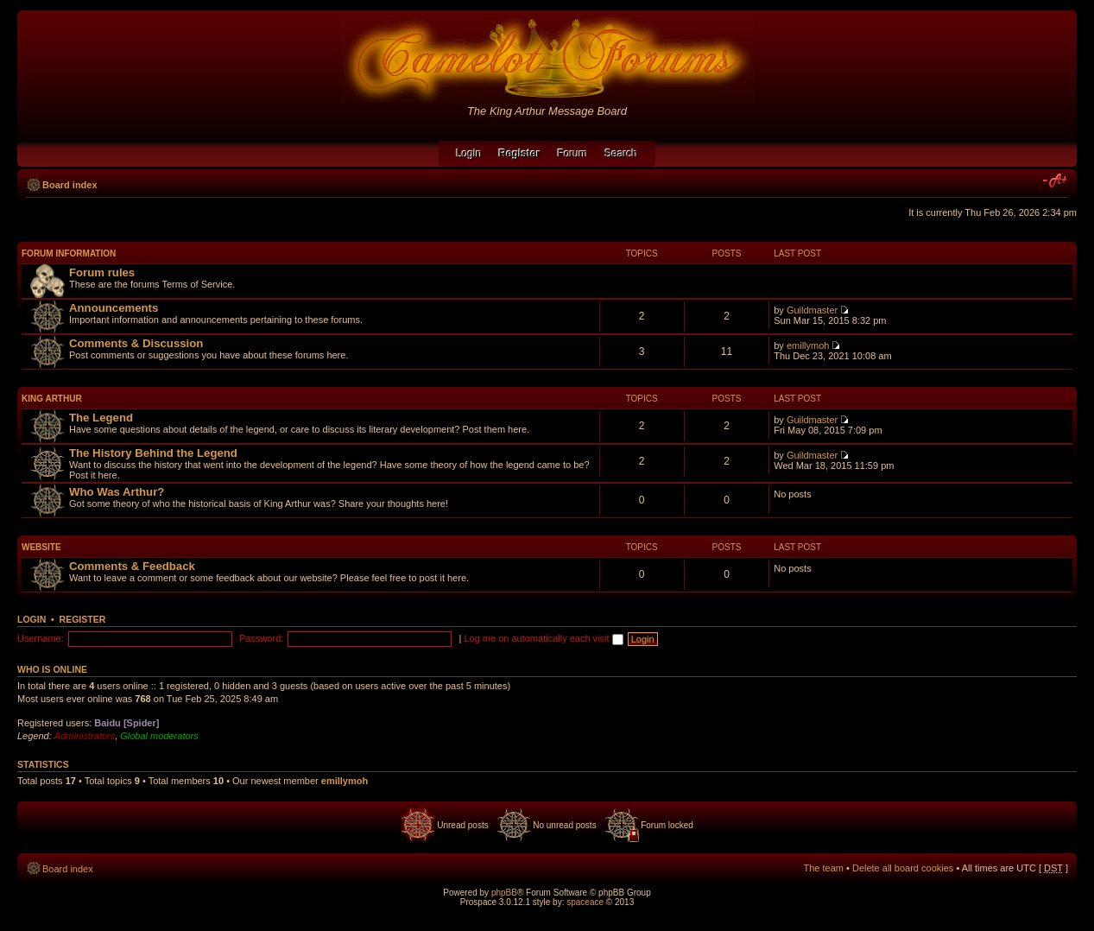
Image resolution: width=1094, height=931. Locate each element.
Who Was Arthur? (116, 491)
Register (83, 619)
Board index (70, 185)
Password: (261, 638)
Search (621, 154)
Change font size (1055, 181)
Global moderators (159, 736)
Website (41, 547)
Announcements (113, 307)
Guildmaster (812, 310)
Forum (573, 154)
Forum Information (69, 253)
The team (824, 868)
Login (468, 154)
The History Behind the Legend (153, 452)
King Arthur (52, 398)
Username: (40, 638)
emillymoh (808, 345)
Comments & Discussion (136, 343)
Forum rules (102, 272)
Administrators (84, 736)
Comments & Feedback (132, 566)
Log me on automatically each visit (543, 638)
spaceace (585, 902)
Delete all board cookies (902, 868)
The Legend (101, 417)
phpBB (504, 892)
